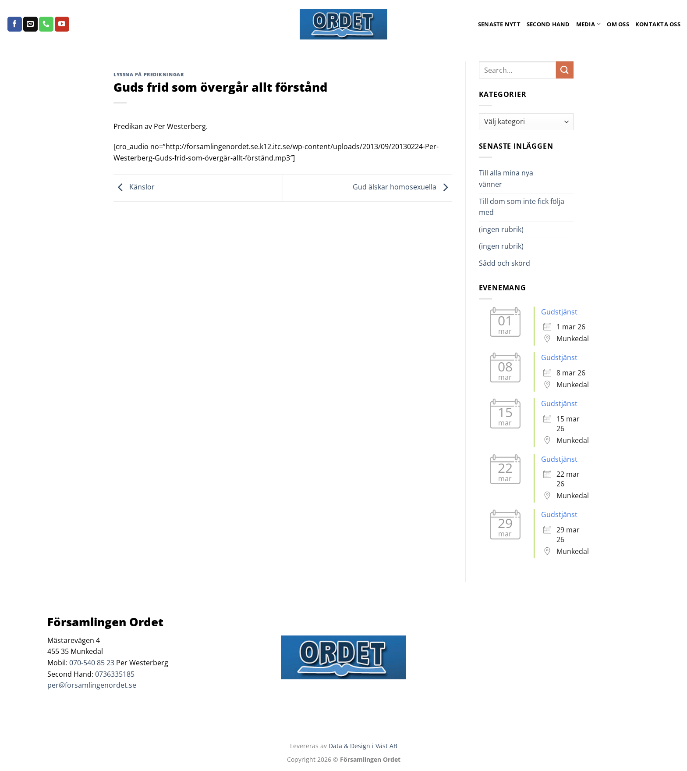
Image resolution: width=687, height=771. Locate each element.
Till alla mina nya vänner (506, 178)
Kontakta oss (657, 24)
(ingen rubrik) (501, 229)
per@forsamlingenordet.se (91, 685)
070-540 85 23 (91, 662)
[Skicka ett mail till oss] (30, 24)
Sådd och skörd (504, 263)
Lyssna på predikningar (148, 74)
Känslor (134, 187)
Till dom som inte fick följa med (521, 207)
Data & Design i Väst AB (363, 746)
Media (588, 24)
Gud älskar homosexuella (402, 187)
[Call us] (46, 24)
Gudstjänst (559, 312)
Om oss (618, 24)
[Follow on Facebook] (14, 24)
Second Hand (548, 24)
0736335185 (115, 674)
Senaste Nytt (499, 24)
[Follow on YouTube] (62, 24)
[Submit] (565, 70)
